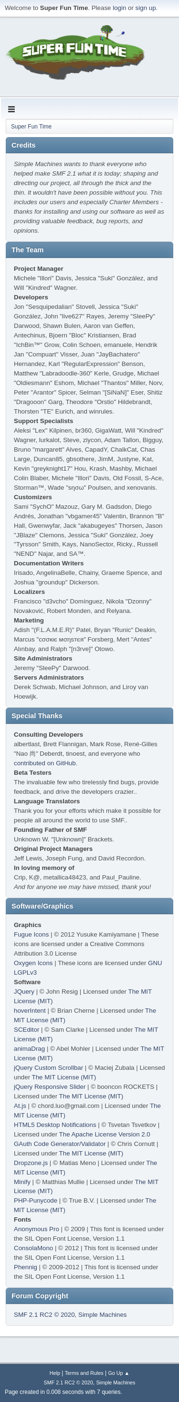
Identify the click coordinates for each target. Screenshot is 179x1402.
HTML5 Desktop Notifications (55, 1124)
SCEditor (26, 1029)
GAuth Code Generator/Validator (59, 1143)
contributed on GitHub (45, 763)
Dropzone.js (31, 1162)
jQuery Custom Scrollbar (48, 1067)
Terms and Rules (84, 1373)
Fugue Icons (31, 934)
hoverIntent (30, 1010)
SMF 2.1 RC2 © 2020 (44, 1314)
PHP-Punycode (35, 1200)
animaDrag (29, 1048)
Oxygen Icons (33, 963)
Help (55, 1373)
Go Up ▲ (118, 1373)
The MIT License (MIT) (64, 1077)
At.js (20, 1105)
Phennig (25, 1267)
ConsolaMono (33, 1248)
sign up (146, 7)
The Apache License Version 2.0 (104, 1134)
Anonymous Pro (36, 1229)
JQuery (24, 991)
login (119, 7)
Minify (22, 1181)
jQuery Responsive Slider (49, 1086)
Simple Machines (102, 1314)
